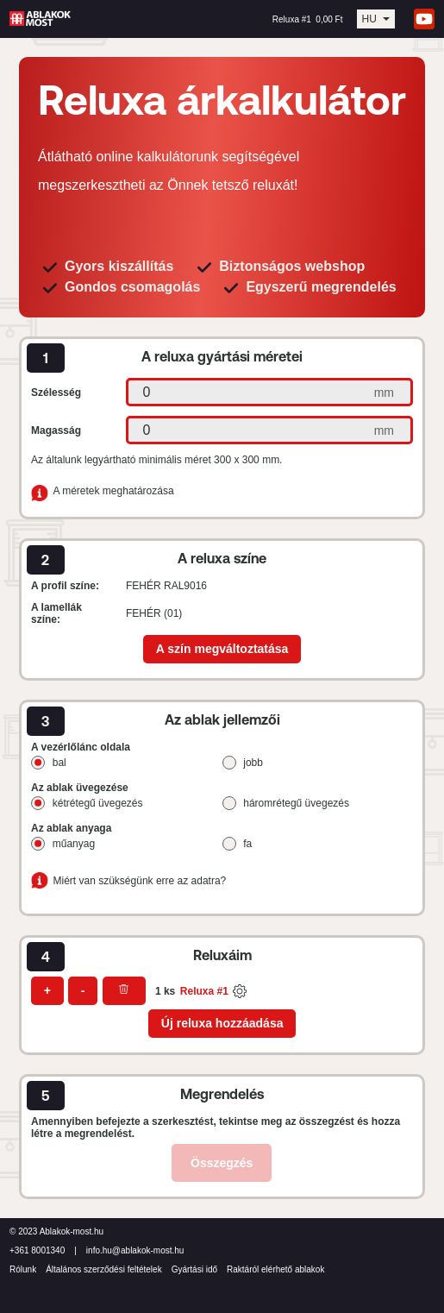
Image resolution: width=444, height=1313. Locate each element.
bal (59, 763)
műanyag (74, 844)
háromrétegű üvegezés (296, 803)
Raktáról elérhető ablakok (275, 1269)
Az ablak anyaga (71, 828)
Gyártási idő (194, 1269)
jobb (253, 763)
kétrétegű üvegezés (98, 803)
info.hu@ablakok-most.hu (135, 1250)
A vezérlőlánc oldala (80, 747)
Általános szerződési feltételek (104, 1269)
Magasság (56, 430)
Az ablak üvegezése (79, 788)
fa (247, 844)
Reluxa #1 (204, 991)
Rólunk (22, 1269)
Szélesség (56, 392)
